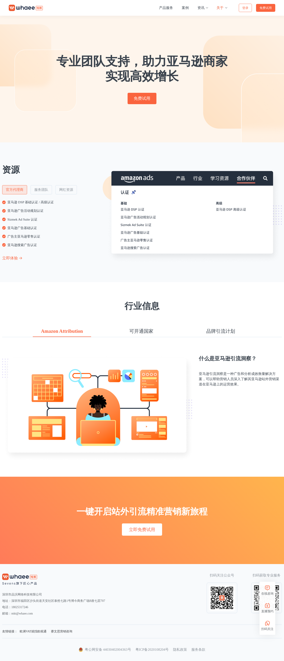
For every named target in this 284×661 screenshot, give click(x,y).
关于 (220, 8)
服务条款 (198, 649)
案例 (185, 8)
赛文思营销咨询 (61, 631)
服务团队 (41, 189)
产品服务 (166, 8)
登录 (245, 8)
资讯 (201, 8)
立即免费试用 (142, 529)
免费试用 (266, 8)
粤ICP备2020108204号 (152, 649)
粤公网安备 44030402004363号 (108, 649)
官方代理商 (14, 189)
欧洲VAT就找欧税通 (33, 631)
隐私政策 (180, 649)
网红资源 (66, 189)
